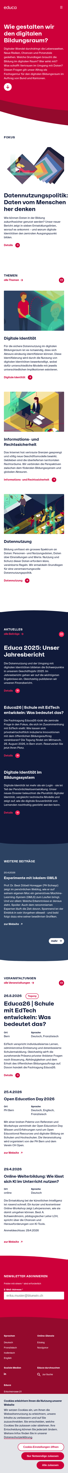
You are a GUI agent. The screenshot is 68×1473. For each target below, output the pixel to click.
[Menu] (61, 7)
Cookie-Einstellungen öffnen (41, 1447)
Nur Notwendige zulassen (43, 1456)
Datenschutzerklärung (18, 1437)
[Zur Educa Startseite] (10, 9)
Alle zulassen (50, 1465)
